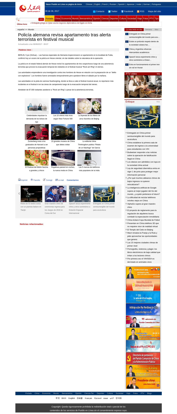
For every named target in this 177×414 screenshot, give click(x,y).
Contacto (98, 11)
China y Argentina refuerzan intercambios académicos (140, 50)
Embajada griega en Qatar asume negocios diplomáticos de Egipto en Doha (62, 24)
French (105, 4)
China (57, 18)
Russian (113, 4)
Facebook (127, 11)
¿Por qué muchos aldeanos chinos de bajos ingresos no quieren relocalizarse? (143, 181)
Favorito (35, 180)
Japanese (130, 4)
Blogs (149, 393)
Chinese (89, 4)
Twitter (112, 11)
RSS (140, 11)
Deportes (114, 18)
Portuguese (156, 4)
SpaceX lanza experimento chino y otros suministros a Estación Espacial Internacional (79, 208)
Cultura (122, 18)
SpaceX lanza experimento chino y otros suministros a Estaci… (143, 58)
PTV (152, 18)
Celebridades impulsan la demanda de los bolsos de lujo (36, 118)
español (21, 29)
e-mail (59, 180)
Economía (66, 18)
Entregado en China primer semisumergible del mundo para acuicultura (104, 207)
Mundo (75, 18)
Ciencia (105, 18)
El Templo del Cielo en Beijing (140, 230)
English (97, 4)
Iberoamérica (86, 18)
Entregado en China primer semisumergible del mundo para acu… (144, 35)
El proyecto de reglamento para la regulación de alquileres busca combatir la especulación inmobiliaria (143, 213)
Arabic (138, 4)
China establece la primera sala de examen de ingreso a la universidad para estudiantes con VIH (142, 145)
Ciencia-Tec (89, 393)
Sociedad (131, 18)
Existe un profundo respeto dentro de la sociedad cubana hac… (144, 43)
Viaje (139, 18)
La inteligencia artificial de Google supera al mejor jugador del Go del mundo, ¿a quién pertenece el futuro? (143, 191)
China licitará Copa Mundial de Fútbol (143, 220)
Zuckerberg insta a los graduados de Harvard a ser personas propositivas (37, 144)
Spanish (121, 4)
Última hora (22, 24)
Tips (157, 18)
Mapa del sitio (154, 11)
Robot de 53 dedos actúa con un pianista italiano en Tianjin (31, 207)
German (146, 4)
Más (158, 74)
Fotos (145, 18)
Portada (49, 18)
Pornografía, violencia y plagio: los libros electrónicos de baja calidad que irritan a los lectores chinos (143, 252)
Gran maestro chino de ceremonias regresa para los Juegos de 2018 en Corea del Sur (55, 208)
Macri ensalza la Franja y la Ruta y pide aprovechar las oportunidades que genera (142, 236)
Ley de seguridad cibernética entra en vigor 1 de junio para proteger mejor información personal (143, 171)
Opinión (96, 18)
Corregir (47, 180)
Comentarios (73, 180)
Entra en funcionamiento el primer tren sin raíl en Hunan (144, 66)
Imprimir (22, 180)
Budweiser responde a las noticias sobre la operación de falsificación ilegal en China (142, 155)
